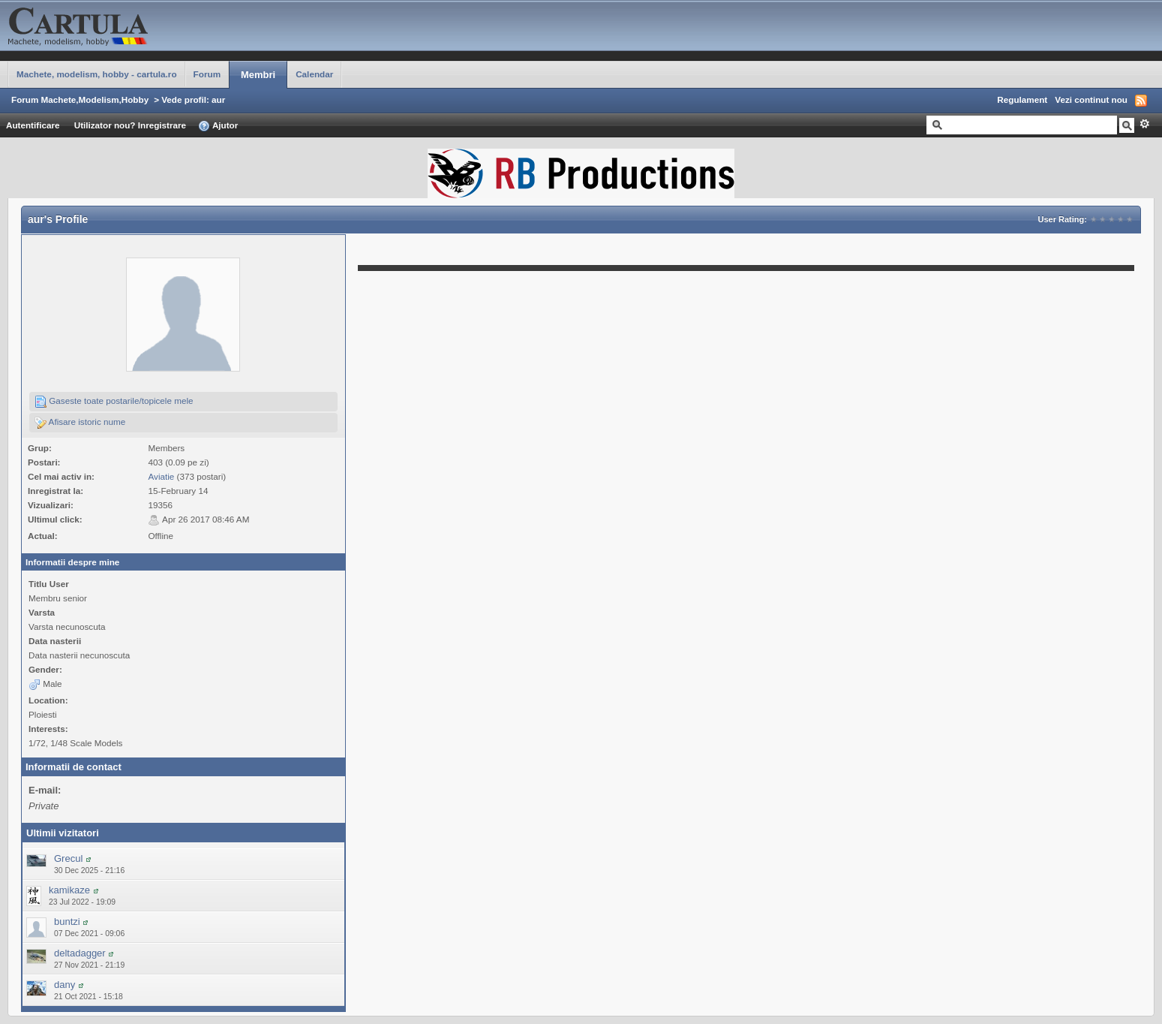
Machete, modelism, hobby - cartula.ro (97, 74)
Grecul (68, 858)
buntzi (67, 921)
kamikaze (69, 890)
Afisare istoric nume (80, 423)
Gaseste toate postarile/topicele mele (114, 402)
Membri (258, 74)
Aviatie (161, 476)
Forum (207, 74)
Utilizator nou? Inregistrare (130, 125)
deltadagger (80, 953)
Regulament (1022, 99)
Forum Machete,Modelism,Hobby (80, 99)
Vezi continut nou (1091, 99)
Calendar (314, 74)
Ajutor (218, 126)
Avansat (1144, 123)
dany (64, 984)
